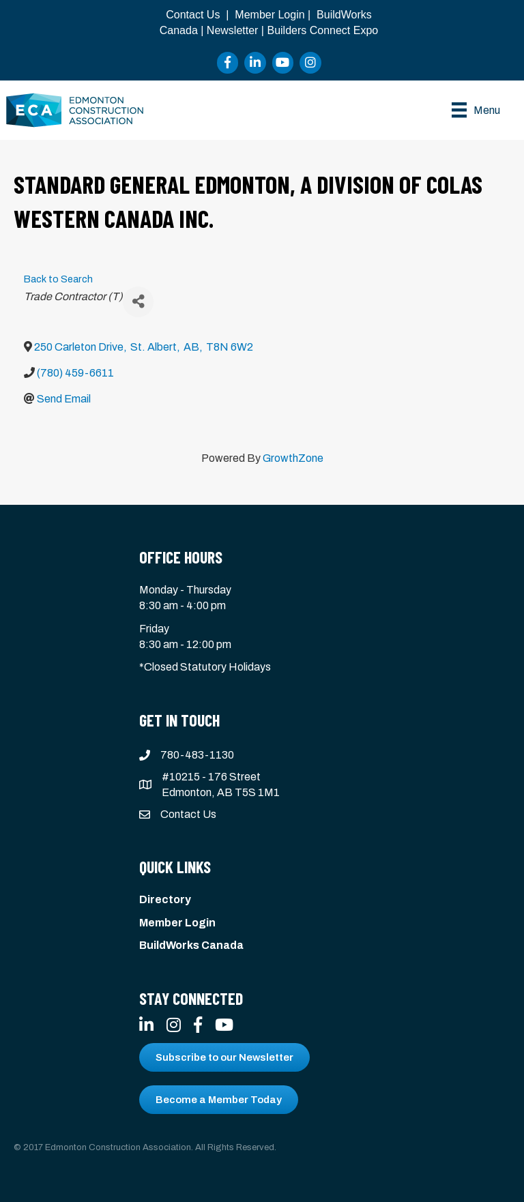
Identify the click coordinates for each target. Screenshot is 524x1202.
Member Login (269, 14)
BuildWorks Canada (191, 945)
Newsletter (233, 30)
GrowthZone (293, 458)
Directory (165, 899)
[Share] (138, 302)
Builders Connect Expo (322, 30)
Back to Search (58, 279)
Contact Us (193, 14)
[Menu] (475, 110)
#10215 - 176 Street (211, 776)
